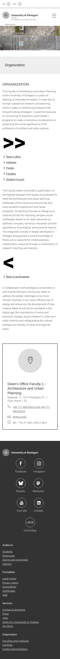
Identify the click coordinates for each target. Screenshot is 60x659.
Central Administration (15, 649)
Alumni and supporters (15, 559)
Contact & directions (13, 609)
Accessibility (9, 586)
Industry (7, 563)
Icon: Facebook (20, 463)
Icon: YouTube (21, 503)
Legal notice (9, 578)
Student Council (15, 179)
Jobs (5, 617)
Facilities (11, 173)
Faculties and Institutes (15, 640)
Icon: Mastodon (38, 483)
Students (7, 551)
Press (5, 613)
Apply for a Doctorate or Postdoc (20, 622)
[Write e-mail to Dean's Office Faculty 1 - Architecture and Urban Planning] (17, 417)
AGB (4, 594)
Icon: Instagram (39, 463)
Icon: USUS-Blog (30, 522)
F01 (14, 4)
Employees (8, 555)
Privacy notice (10, 582)
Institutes (11, 162)
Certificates (8, 590)
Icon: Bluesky (21, 483)
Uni (3, 4)
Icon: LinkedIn (39, 503)
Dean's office (13, 156)
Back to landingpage (17, 276)
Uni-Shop (7, 626)
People (10, 168)
